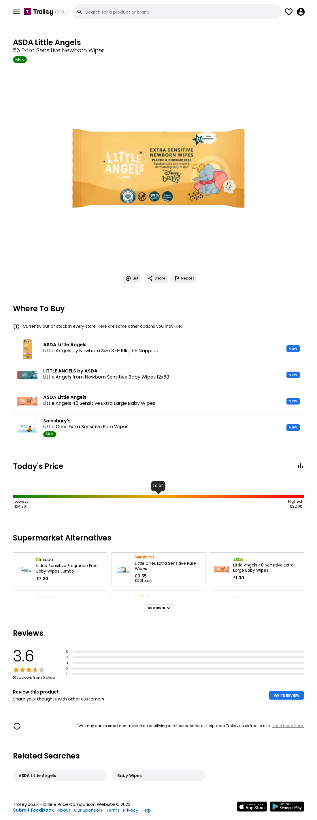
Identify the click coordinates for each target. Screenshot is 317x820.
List (132, 278)
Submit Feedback (33, 810)
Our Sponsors (88, 810)
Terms (113, 810)
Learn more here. (288, 725)
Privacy (130, 810)
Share (156, 278)
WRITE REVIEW (286, 695)
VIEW (293, 348)
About (64, 810)
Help (146, 810)
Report (184, 278)
